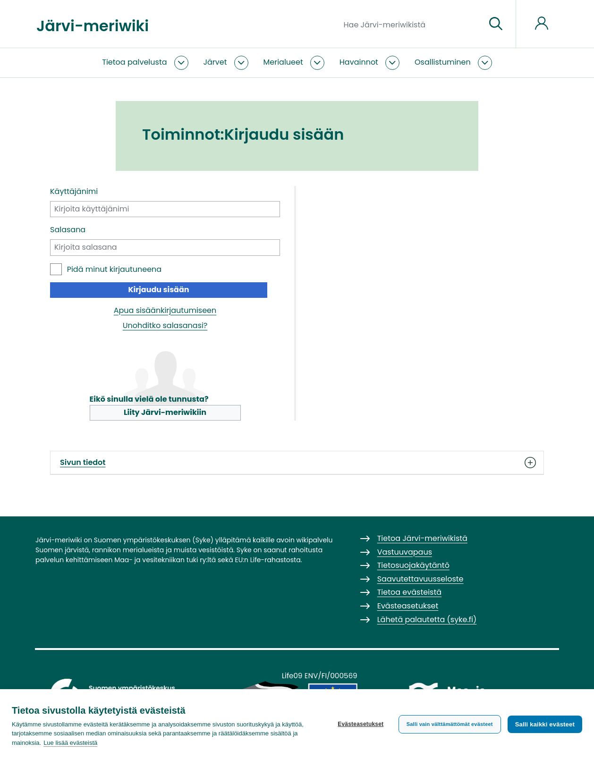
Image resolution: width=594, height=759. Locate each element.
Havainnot (358, 62)
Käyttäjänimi (74, 191)
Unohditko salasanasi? (165, 325)
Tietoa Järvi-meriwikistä (422, 538)
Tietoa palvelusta (134, 62)
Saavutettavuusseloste (420, 578)
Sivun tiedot (297, 462)
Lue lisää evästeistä (70, 742)
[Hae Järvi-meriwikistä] (411, 24)
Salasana (67, 229)
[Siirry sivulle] (496, 24)
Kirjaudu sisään (158, 289)
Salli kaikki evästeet (545, 724)
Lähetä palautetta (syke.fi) (427, 619)
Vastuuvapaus (404, 552)
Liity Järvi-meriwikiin (165, 412)
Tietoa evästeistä (409, 592)
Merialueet (283, 62)
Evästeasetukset (360, 724)
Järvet (215, 62)
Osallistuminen (443, 62)
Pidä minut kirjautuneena (114, 269)
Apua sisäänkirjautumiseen (165, 310)
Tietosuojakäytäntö (413, 565)
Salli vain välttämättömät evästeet (450, 724)
